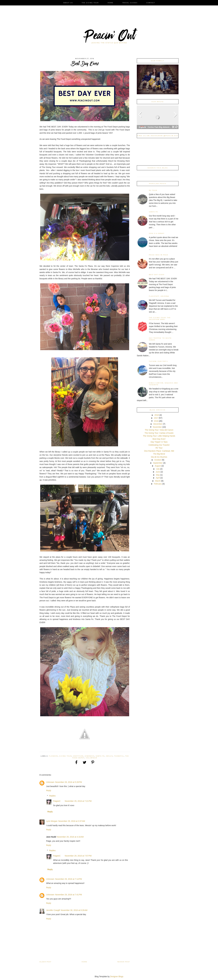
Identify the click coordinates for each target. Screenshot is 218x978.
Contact (150, 3)
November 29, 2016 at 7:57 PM (78, 856)
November (157, 427)
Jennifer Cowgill (53, 910)
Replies (52, 796)
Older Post (45, 962)
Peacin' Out (109, 37)
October (158, 460)
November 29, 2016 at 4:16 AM (70, 837)
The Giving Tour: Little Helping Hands (159, 436)
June (158, 472)
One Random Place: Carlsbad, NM (159, 451)
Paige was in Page (158, 255)
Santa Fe (100, 756)
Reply (48, 790)
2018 (156, 415)
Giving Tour (65, 756)
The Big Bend (159, 454)
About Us (68, 3)
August (158, 466)
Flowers (53, 756)
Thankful (119, 756)
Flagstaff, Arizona (159, 296)
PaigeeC (57, 801)
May (158, 475)
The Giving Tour (90, 3)
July (158, 469)
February (158, 484)
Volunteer (91, 758)
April (158, 478)
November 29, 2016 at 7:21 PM (78, 801)
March (158, 481)
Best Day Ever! (156, 275)
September (158, 463)
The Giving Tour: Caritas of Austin (159, 433)
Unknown (50, 782)
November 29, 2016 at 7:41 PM (68, 894)
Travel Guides (129, 3)
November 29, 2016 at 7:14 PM (68, 879)
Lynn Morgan (51, 821)
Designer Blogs (116, 976)
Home (110, 3)
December (158, 424)
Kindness (89, 756)
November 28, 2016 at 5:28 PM (68, 782)
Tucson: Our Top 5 (158, 361)
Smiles (109, 756)
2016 (156, 421)
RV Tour (153, 190)
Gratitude (78, 756)
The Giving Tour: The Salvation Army (160, 318)
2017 (156, 418)
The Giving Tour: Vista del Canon (159, 430)
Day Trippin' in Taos (159, 442)
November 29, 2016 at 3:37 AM (71, 821)
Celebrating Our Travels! (159, 445)
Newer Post (123, 962)
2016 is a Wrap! (156, 233)
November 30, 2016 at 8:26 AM (74, 910)
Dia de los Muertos (159, 457)
